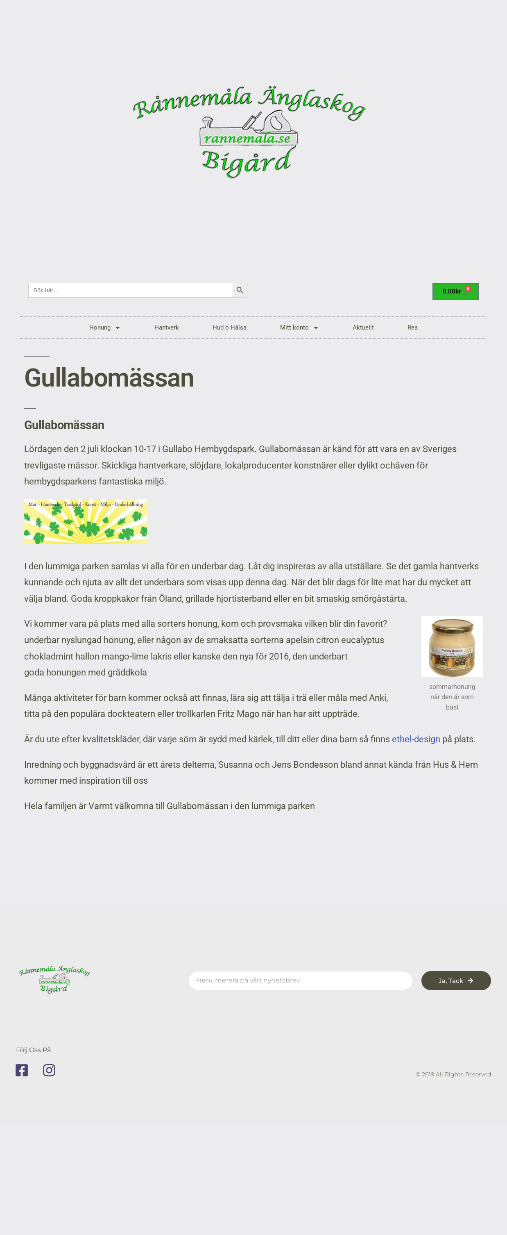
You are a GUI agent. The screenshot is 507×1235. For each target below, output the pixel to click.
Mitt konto (299, 328)
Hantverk (166, 327)
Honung (105, 328)
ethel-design (416, 739)
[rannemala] (253, 135)
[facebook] (24, 1070)
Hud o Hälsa (230, 327)
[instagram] (52, 1070)
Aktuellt (363, 327)
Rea (412, 327)
